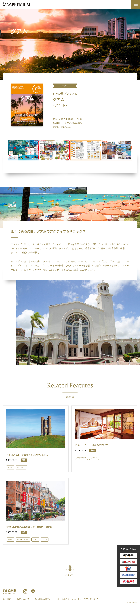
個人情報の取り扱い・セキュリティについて (77, 599)
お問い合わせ (23, 599)
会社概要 (7, 599)
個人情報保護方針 (43, 599)
